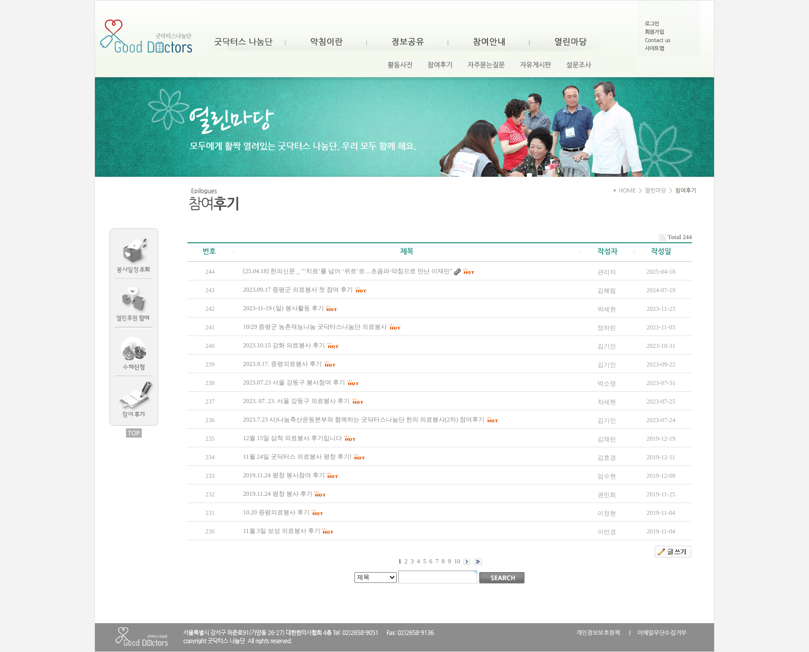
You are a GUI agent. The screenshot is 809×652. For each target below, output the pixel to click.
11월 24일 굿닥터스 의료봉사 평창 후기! (297, 456)
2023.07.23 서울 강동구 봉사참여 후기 (294, 382)
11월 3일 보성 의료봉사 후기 (281, 530)
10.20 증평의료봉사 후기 (276, 512)
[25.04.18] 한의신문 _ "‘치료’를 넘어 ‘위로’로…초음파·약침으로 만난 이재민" (347, 271)
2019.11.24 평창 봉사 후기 (278, 493)
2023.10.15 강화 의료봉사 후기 (284, 345)
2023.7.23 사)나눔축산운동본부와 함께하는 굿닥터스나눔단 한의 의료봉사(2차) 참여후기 (363, 419)
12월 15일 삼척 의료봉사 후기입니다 (292, 438)
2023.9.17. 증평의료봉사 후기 (282, 363)
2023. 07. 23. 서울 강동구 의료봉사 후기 (296, 401)
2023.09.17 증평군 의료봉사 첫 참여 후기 (298, 289)
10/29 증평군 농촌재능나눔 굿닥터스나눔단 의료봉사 (315, 326)
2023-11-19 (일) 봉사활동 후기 (283, 308)
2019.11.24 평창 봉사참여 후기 (284, 475)
